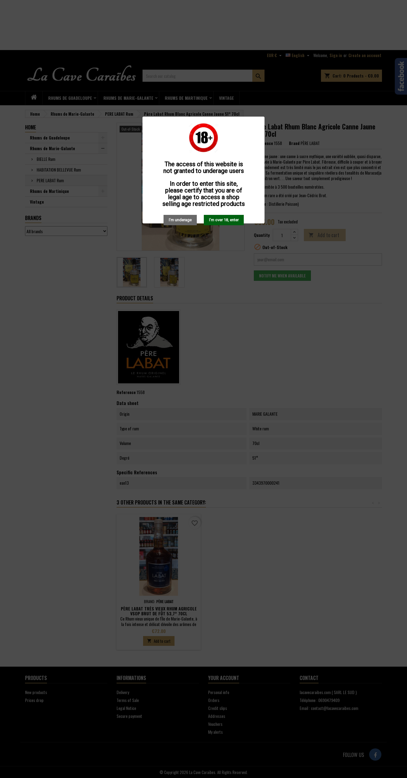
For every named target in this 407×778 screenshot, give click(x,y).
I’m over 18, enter (224, 220)
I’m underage (180, 220)
